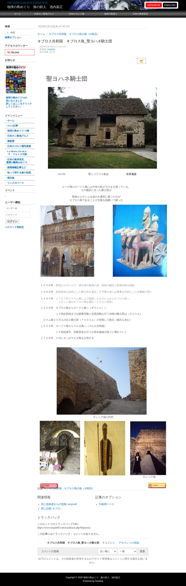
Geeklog (99, 581)
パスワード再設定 (14, 227)
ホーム (17, 14)
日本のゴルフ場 (76, 14)
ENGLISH (169, 5)
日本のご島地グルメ (44, 14)
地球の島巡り (110, 14)
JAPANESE (153, 5)
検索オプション (13, 37)
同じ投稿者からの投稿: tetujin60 (59, 504)
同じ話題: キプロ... (51, 508)
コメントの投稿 (50, 551)
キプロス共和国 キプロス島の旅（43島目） (69, 488)
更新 (142, 551)
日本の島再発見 (140, 14)
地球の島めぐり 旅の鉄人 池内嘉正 (35, 7)
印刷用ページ (106, 504)
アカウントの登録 (129, 542)
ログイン (12, 221)
